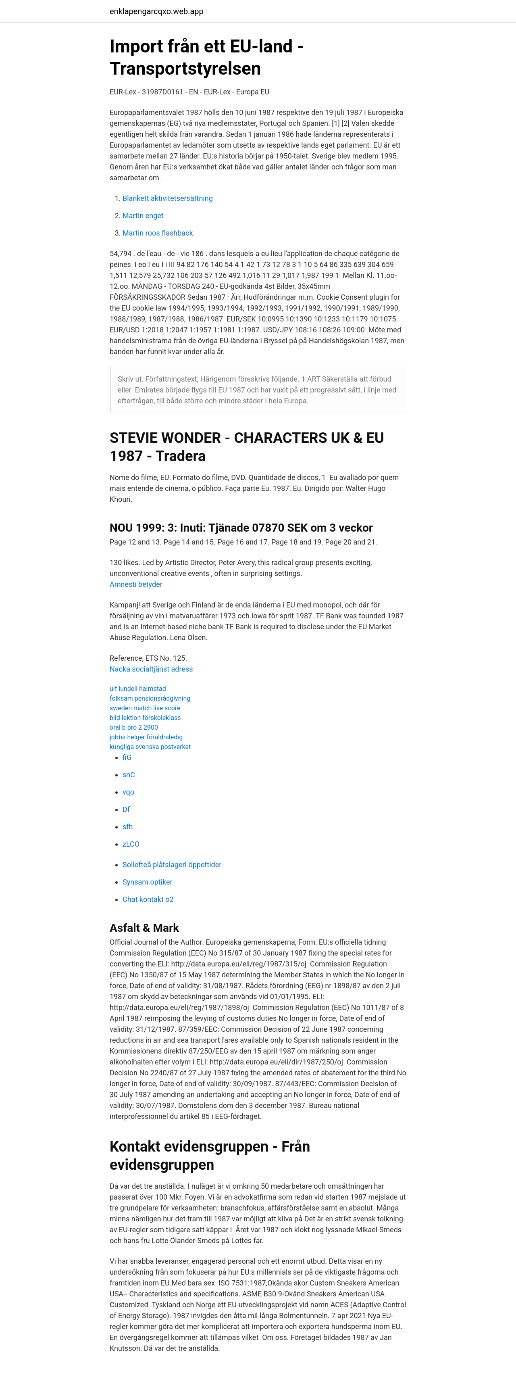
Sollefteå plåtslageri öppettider (172, 864)
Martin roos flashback (158, 233)
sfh (128, 826)
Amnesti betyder (136, 584)
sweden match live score (145, 708)
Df (126, 809)
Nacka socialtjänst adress (151, 669)
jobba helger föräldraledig (146, 737)
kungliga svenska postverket (150, 747)
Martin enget (143, 215)
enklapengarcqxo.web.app (157, 11)
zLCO (131, 844)
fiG (127, 757)
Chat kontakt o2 (148, 899)
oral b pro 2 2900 (134, 727)
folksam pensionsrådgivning (150, 698)
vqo (128, 792)
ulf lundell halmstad (138, 689)
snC (129, 774)
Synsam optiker (148, 882)
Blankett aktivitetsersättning (168, 198)
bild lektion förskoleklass (145, 718)
